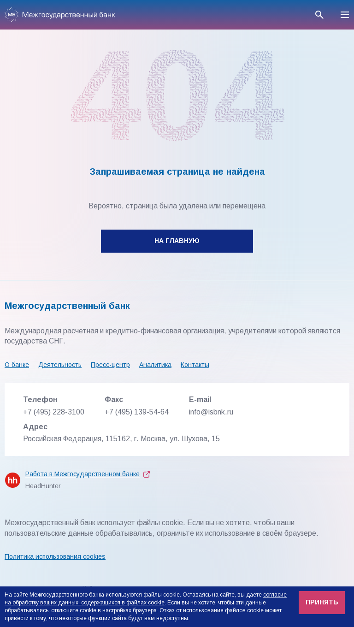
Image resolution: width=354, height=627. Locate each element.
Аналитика (155, 364)
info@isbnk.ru (211, 412)
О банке (17, 364)
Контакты (195, 364)
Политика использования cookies (55, 556)
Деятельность (60, 364)
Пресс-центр (110, 364)
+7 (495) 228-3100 (53, 412)
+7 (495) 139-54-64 (137, 412)
